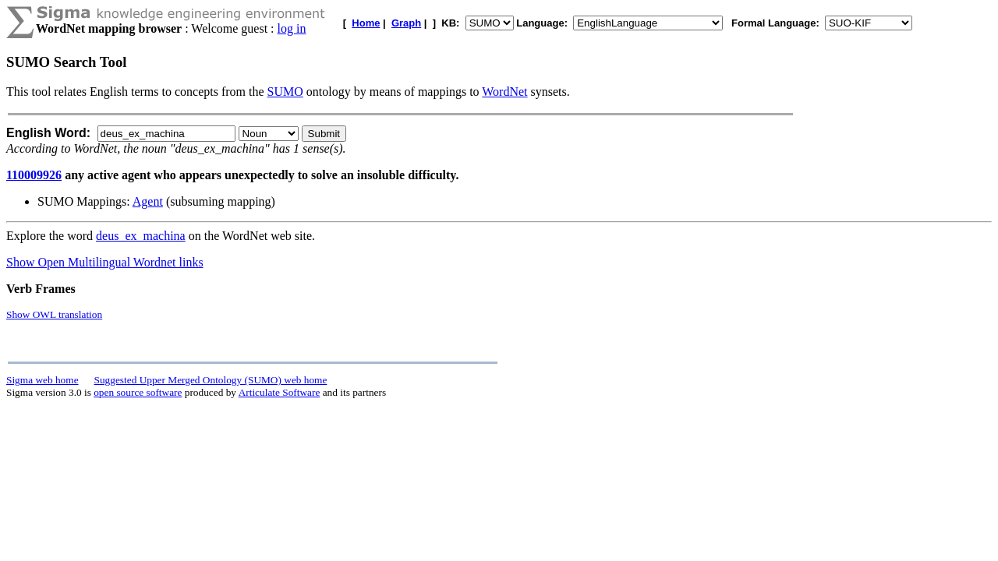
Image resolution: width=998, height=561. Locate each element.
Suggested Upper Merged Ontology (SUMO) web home (210, 380)
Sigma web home (42, 380)
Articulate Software (279, 392)
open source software (138, 392)
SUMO (285, 91)
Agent (148, 201)
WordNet (504, 91)
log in (292, 28)
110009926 (34, 175)
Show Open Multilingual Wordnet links (104, 262)
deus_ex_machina (141, 235)
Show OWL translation (54, 314)
